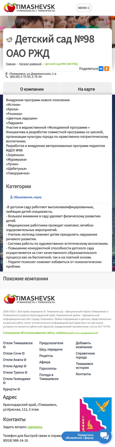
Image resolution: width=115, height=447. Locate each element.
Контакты (83, 374)
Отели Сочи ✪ (14, 353)
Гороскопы (47, 368)
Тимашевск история (84, 365)
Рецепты (46, 356)
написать (35, 426)
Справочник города (85, 355)
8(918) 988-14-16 (15, 440)
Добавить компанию (84, 345)
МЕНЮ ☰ (84, 8)
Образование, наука (25, 197)
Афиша (44, 362)
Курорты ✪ (11, 389)
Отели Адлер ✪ (14, 366)
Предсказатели (51, 343)
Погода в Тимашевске (48, 377)
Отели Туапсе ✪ (15, 372)
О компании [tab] (32, 89)
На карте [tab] (86, 89)
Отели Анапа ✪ (14, 359)
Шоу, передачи (50, 349)
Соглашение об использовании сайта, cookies (34, 333)
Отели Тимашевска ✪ (17, 345)
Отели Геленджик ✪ (16, 381)
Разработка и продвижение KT (81, 332)
